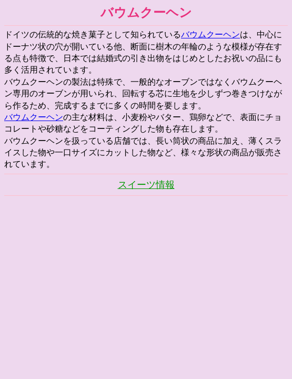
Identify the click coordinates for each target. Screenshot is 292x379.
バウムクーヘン (210, 34)
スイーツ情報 (146, 184)
